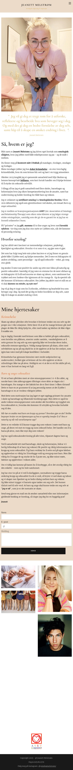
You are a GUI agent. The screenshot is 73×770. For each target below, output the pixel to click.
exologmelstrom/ (48, 766)
